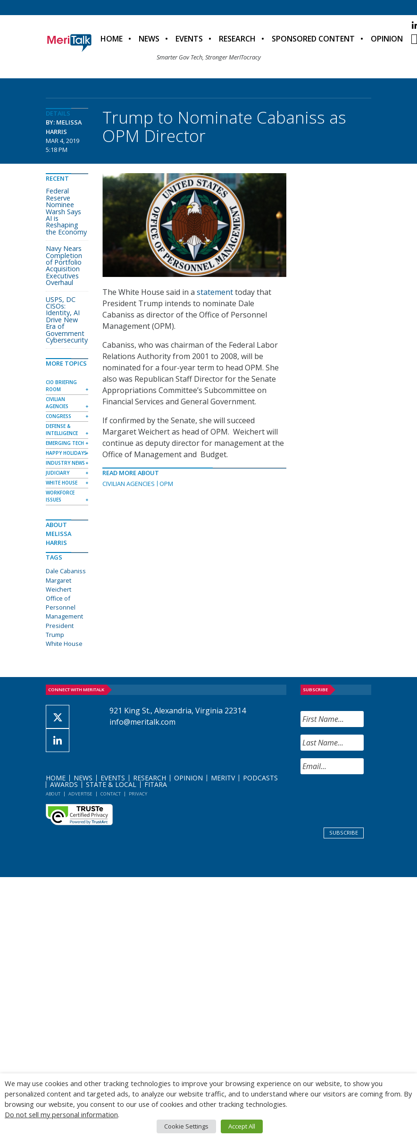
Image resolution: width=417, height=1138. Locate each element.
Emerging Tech (65, 443)
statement (215, 292)
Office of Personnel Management (64, 607)
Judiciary (57, 472)
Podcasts (260, 777)
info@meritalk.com (142, 722)
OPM (166, 483)
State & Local (111, 784)
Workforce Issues (60, 496)
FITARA (155, 784)
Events (189, 38)
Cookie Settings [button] (186, 1126)
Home (111, 38)
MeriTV (223, 777)
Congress (58, 416)
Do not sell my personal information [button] (61, 1114)
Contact (110, 794)
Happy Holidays (66, 453)
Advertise (80, 794)
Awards (64, 784)
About (53, 794)
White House (61, 482)
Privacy (138, 794)
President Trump (60, 630)
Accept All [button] (241, 1126)
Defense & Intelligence (62, 429)
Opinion (387, 38)
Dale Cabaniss (66, 571)
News (149, 38)
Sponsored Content (313, 38)
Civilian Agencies (128, 483)
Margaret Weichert (58, 585)
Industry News (65, 463)
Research (237, 38)
